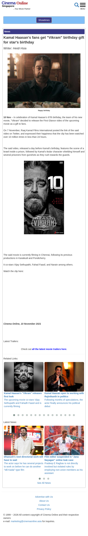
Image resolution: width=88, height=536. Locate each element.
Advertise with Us (44, 496)
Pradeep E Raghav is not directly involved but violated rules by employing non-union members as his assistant (64, 450)
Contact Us (44, 505)
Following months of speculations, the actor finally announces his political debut (64, 385)
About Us (44, 501)
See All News (44, 483)
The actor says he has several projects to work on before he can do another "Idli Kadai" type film (24, 448)
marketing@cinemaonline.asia (26, 521)
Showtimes (44, 20)
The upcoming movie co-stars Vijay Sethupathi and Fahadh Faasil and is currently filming (24, 385)
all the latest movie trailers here (49, 349)
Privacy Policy (44, 509)
